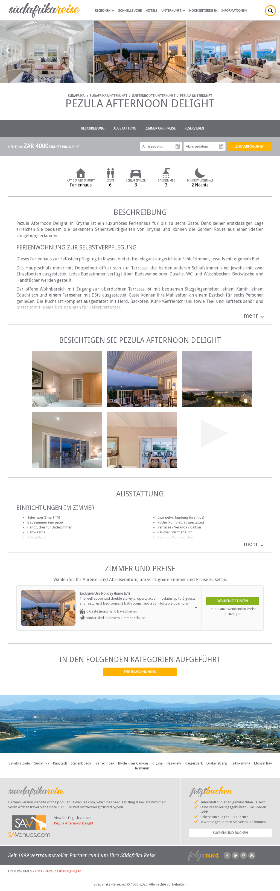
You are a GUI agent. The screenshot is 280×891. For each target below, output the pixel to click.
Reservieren (194, 128)
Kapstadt (60, 763)
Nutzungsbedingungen (63, 871)
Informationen (234, 11)
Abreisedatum (221, 146)
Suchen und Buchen (230, 833)
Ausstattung (124, 128)
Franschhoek (104, 763)
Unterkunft (173, 11)
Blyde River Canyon (133, 763)
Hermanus (142, 768)
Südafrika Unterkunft (108, 96)
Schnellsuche (130, 11)
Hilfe (38, 871)
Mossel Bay (263, 763)
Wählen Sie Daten (232, 601)
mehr (251, 315)
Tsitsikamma (240, 763)
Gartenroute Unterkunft (154, 96)
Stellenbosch (81, 763)
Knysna (157, 763)
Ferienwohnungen (140, 672)
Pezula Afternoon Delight (73, 823)
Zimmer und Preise (160, 128)
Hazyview (174, 763)
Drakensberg (216, 763)
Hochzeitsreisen (203, 11)
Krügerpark (194, 763)
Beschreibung (92, 128)
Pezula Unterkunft (196, 96)
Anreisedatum (178, 146)
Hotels (151, 11)
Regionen (104, 11)
